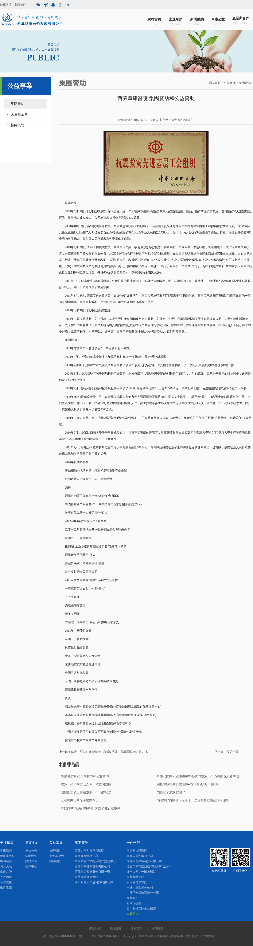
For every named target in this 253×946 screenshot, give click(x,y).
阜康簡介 (6, 850)
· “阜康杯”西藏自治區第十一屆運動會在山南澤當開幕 (192, 800)
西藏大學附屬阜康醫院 (89, 850)
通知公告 (31, 850)
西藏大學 (132, 898)
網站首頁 (154, 20)
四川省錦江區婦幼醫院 (141, 908)
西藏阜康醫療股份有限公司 (92, 871)
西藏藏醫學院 (135, 877)
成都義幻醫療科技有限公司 (144, 861)
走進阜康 (176, 20)
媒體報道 (31, 861)
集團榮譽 (6, 861)
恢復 (187, 120)
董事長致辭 (7, 856)
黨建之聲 (6, 871)
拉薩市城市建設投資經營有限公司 (148, 866)
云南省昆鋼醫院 (136, 882)
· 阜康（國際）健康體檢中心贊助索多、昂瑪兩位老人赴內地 (197, 776)
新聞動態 (197, 20)
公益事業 (230, 82)
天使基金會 (19, 114)
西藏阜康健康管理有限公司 (92, 866)
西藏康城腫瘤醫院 (86, 877)
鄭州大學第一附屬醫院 (141, 871)
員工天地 (6, 866)
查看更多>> (134, 913)
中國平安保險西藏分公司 (142, 892)
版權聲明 (137, 928)
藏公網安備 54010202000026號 (62, 936)
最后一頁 (232, 751)
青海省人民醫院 (136, 850)
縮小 (181, 120)
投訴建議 (6, 887)
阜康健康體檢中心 (86, 856)
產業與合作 (240, 20)
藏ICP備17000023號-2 (105, 936)
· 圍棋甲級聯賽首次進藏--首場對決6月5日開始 (187, 784)
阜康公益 (218, 20)
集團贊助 (17, 103)
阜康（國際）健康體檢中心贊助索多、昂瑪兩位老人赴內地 (109, 751)
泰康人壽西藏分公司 (139, 856)
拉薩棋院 (17, 125)
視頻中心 (31, 866)
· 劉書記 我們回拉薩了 (170, 792)
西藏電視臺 (133, 903)
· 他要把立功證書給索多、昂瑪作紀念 (85, 792)
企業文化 (6, 882)
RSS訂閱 (115, 928)
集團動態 (31, 856)
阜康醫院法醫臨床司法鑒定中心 (95, 861)
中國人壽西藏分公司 (139, 887)
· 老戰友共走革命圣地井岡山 (79, 800)
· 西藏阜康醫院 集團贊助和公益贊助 (84, 776)
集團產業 (158, 928)
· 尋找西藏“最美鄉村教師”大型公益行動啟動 (89, 808)
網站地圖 (95, 928)
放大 (174, 120)
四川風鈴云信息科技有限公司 (94, 882)
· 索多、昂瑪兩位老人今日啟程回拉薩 (85, 784)
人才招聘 (6, 877)
